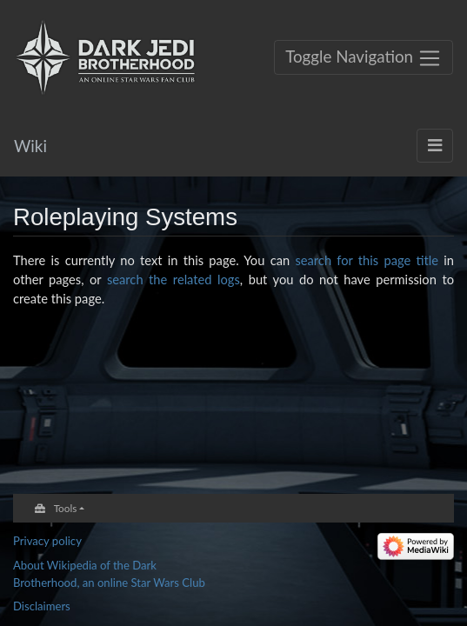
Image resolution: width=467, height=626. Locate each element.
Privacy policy (47, 541)
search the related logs (173, 279)
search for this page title (366, 260)
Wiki (30, 146)
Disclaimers (41, 606)
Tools (65, 508)
